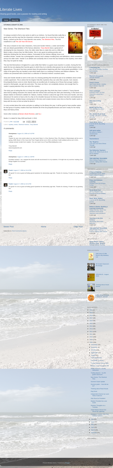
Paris (90, 102)
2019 (91, 312)
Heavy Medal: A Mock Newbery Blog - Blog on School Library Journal (97, 243)
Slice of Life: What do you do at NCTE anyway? (98, 152)
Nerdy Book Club (95, 190)
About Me (15, 20)
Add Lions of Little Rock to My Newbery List (102, 255)
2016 (91, 320)
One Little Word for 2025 (96, 109)
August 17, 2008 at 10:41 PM (22, 170)
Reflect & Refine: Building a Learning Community (98, 207)
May (92, 424)
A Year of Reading (95, 172)
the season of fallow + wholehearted (95, 133)
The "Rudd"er (94, 142)
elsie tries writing (95, 101)
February (94, 432)
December (94, 344)
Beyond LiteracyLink (96, 76)
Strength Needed (94, 77)
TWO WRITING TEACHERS (98, 158)
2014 (91, 326)
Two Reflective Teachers (97, 150)
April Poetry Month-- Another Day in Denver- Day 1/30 (97, 85)
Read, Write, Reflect (96, 122)
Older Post (78, 227)
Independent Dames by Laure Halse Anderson (100, 394)
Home (6, 20)
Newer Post (9, 227)
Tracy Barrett (45, 48)
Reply (10, 150)
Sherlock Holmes (24, 124)
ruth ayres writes (95, 130)
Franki (11, 170)
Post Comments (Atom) (19, 231)
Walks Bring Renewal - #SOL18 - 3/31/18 (102, 295)
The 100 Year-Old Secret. (24, 41)
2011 (91, 334)
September (94, 352)
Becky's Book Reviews (27, 114)
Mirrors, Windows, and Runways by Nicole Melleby (97, 192)
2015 (91, 323)
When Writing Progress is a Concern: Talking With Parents (98, 161)
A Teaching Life (94, 67)
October (93, 350)
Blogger (67, 463)
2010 (91, 337)
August (93, 355)
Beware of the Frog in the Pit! (100, 366)
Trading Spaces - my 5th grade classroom (98, 373)
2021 (91, 310)
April (92, 427)
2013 (91, 329)
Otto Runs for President (98, 398)
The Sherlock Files (48, 39)
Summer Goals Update (98, 381)
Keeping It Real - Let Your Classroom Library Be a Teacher (96, 94)
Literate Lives (11, 9)
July (92, 419)
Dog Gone (94, 391)
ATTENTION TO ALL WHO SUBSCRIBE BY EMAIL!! (97, 174)
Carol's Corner (94, 82)
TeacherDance (94, 139)
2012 (91, 331)
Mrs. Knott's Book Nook (97, 114)
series (16, 124)
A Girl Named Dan (96, 358)
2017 (91, 318)
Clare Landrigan (94, 91)
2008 (91, 342)
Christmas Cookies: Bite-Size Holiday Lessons (100, 415)
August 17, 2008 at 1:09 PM (25, 157)
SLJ (39, 114)
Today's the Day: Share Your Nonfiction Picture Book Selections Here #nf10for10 (97, 211)
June (93, 422)
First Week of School (97, 360)
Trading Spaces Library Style (100, 363)
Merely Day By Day (95, 107)
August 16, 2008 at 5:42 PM (25, 133)
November (94, 347)
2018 (91, 315)
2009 (91, 339)
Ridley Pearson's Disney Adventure (98, 369)
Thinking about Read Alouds (99, 388)
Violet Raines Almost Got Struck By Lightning (98, 410)
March (93, 430)
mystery (11, 124)
